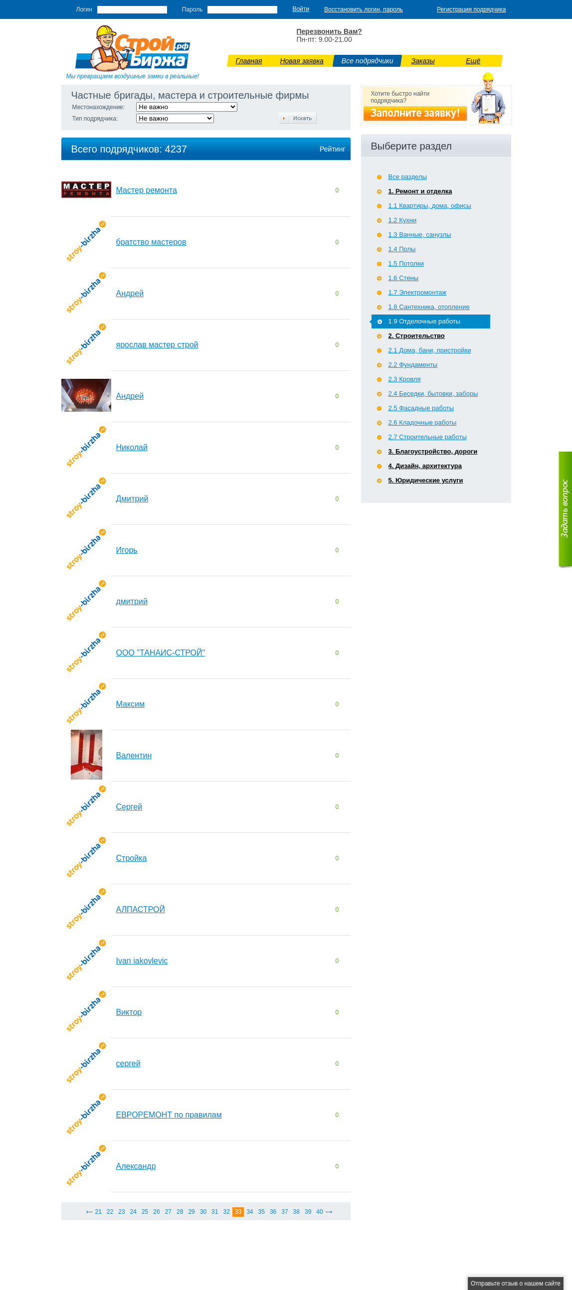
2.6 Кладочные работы (422, 422)
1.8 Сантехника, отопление (429, 307)
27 (168, 1211)
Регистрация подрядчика (471, 9)
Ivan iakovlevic (142, 961)
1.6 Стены (403, 278)
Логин (84, 9)
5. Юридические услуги (425, 480)
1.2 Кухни (402, 220)
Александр (136, 1166)
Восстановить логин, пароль (363, 9)
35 (261, 1211)
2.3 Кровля (404, 379)
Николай (132, 447)
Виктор (129, 1012)
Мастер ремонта (146, 190)
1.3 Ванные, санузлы (419, 234)
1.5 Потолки (406, 263)
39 (308, 1211)
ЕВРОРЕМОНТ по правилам (169, 1115)
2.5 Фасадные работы (421, 408)
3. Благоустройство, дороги (433, 451)
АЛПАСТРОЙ (140, 909)
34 (249, 1211)
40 (319, 1211)
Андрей (130, 293)
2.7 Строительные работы (427, 437)
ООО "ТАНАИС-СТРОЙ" (160, 652)
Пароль (192, 9)
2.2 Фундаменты (413, 364)
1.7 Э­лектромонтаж (417, 292)
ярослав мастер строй (157, 344)
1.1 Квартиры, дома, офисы (429, 205)
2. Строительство (416, 335)
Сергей (129, 807)
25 (145, 1211)
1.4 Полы (402, 249)
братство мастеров (151, 242)
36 (273, 1211)
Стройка (131, 858)
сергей (128, 1063)
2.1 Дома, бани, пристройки (429, 350)
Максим (130, 704)
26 (156, 1211)
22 (110, 1211)
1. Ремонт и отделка (420, 191)
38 (296, 1211)
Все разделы (407, 176)
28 (180, 1211)
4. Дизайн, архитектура (425, 466)
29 (191, 1211)
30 (203, 1211)
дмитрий (132, 601)
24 (133, 1211)
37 (284, 1211)
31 (214, 1211)
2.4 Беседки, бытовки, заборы (433, 393)
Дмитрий (132, 498)
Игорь (127, 550)
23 (121, 1211)
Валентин (134, 755)
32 (226, 1211)
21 (98, 1211)
